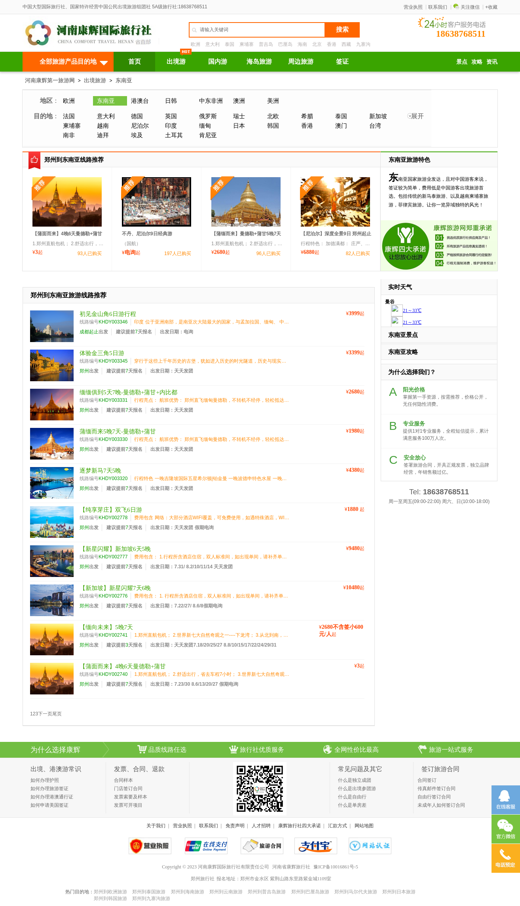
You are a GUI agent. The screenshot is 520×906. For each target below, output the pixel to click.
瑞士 (239, 116)
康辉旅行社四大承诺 (299, 825)
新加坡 (378, 116)
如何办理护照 (44, 780)
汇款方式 (337, 825)
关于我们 (155, 825)
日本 (239, 125)
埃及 (137, 135)
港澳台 (140, 100)
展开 (417, 116)
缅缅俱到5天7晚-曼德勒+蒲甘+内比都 (128, 392)
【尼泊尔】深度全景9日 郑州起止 (336, 233)
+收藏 (491, 7)
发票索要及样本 (130, 797)
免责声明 (235, 825)
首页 (134, 61)
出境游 (176, 61)
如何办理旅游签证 (49, 788)
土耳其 (174, 135)
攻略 (476, 62)
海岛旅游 (259, 61)
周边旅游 (300, 61)
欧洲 (195, 44)
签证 (342, 61)
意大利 (212, 44)
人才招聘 (261, 825)
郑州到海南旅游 (187, 892)
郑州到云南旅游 (226, 892)
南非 (69, 135)
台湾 (375, 125)
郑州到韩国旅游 (110, 898)
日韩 (171, 100)
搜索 (342, 29)
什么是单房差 (352, 805)
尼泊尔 (140, 125)
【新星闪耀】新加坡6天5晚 (115, 549)
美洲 (273, 100)
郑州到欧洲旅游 (110, 892)
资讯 (491, 62)
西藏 (346, 44)
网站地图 (364, 825)
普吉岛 (266, 44)
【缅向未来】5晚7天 (106, 627)
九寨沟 (363, 44)
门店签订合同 (128, 788)
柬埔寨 (246, 44)
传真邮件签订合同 (436, 788)
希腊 (307, 116)
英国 (171, 116)
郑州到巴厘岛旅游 (310, 892)
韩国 (273, 125)
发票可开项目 (128, 805)
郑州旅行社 (202, 878)
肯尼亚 (208, 135)
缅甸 (205, 125)
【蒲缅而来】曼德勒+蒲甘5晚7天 (246, 233)
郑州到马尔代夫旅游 (355, 892)
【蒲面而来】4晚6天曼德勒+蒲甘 (67, 233)
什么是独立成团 (354, 780)
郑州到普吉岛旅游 (267, 892)
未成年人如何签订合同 (441, 805)
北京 (317, 44)
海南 (302, 44)
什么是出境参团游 (357, 788)
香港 (331, 44)
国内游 (217, 61)
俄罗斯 (208, 116)
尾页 (57, 714)
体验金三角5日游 (102, 353)
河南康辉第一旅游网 (50, 80)
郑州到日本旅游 (399, 892)
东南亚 (124, 80)
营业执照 (413, 7)
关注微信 (466, 7)
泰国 (229, 44)
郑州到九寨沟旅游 (151, 898)
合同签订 (427, 780)
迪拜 (103, 135)
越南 (103, 125)
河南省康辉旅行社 (291, 867)
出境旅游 (95, 80)
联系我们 (437, 7)
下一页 (45, 714)
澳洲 (239, 100)
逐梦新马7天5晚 (100, 470)
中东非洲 (211, 100)
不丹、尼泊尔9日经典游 (147, 233)
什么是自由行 (352, 797)
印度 (171, 125)
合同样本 (123, 780)
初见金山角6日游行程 (108, 314)
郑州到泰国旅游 (148, 892)
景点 (461, 62)
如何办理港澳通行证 (51, 797)
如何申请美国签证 (49, 805)
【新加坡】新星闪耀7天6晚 (115, 588)
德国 (137, 116)
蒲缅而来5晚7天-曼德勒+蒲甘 (118, 431)
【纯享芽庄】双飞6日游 (111, 510)
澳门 (341, 125)
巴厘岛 (285, 44)
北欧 (273, 116)
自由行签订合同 (434, 797)
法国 (69, 116)
